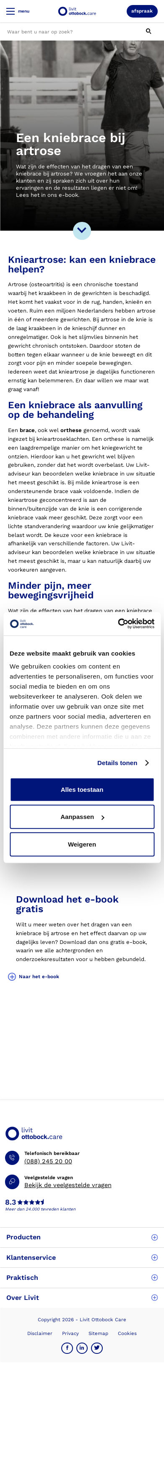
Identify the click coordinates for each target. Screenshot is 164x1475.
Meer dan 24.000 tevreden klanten (40, 1209)
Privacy (70, 1333)
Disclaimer (39, 1333)
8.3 (10, 1202)
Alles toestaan (82, 789)
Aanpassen (82, 816)
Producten (81, 1237)
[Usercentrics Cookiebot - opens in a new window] (117, 623)
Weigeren (82, 843)
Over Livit (81, 1298)
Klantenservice (81, 1257)
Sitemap (98, 1333)
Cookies (127, 1333)
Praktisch (81, 1278)
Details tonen (117, 762)
